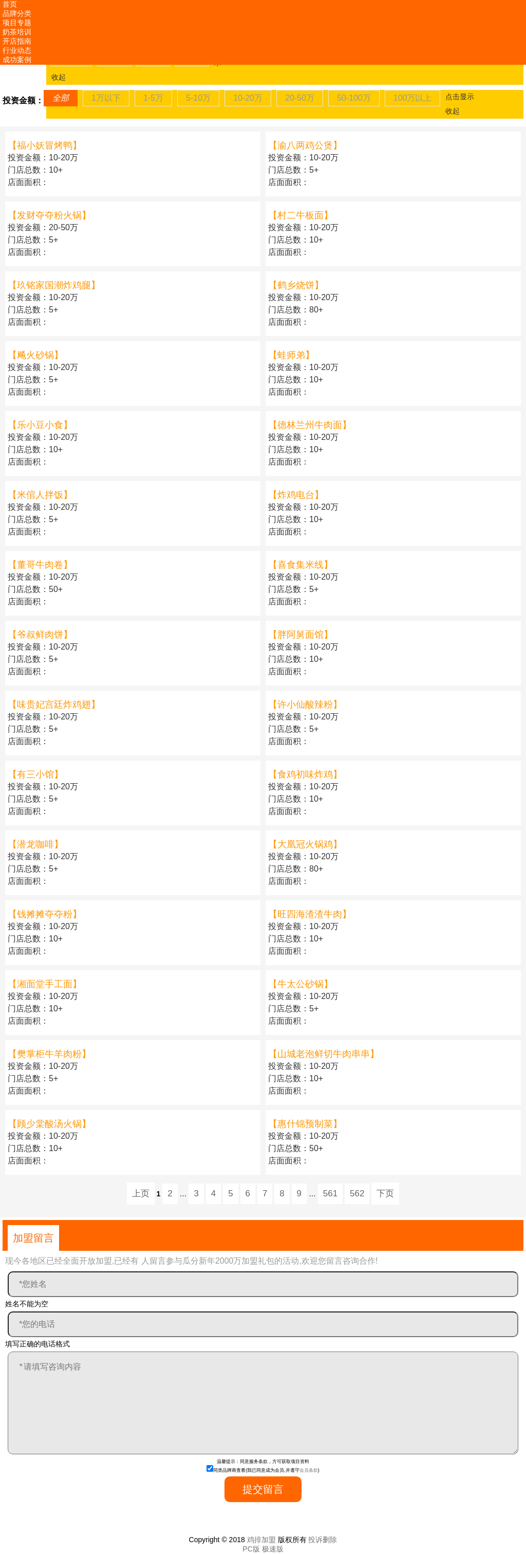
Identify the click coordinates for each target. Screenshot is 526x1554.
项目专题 (17, 22)
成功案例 (17, 59)
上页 (140, 1193)
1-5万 (153, 98)
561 (330, 1193)
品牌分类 (17, 13)
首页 (10, 4)
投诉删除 (322, 1539)
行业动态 (17, 50)
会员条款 (308, 1470)
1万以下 (106, 98)
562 (357, 1193)
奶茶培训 (17, 32)
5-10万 (198, 98)
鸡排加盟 (261, 1539)
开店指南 (17, 41)
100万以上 (412, 98)
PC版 (250, 1549)
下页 (385, 1193)
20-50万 (299, 98)
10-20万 (247, 98)
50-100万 (354, 98)
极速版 (273, 1549)
